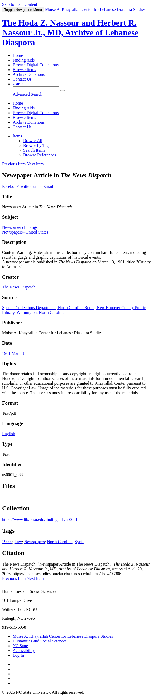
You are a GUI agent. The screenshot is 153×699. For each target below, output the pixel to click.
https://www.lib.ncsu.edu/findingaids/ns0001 (40, 519)
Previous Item (14, 164)
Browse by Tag (36, 145)
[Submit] (62, 90)
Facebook (10, 186)
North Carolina (59, 541)
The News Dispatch (18, 287)
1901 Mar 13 (13, 353)
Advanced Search (27, 94)
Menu (23, 10)
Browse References (39, 155)
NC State (20, 646)
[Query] (36, 89)
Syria (79, 541)
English (8, 433)
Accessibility (24, 650)
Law (18, 541)
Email (48, 186)
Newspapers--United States (25, 232)
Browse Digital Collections (36, 65)
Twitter (24, 186)
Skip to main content (19, 4)
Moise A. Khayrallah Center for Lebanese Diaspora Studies (63, 636)
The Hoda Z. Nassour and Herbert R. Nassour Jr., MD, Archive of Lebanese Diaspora (70, 32)
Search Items (34, 150)
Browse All (32, 140)
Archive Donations (29, 74)
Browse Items (24, 69)
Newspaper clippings (20, 227)
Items (17, 136)
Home (18, 55)
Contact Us (22, 79)
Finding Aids (24, 60)
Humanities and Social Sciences (40, 641)
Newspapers (34, 541)
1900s (7, 541)
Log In (18, 655)
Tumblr (37, 186)
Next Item (36, 164)
